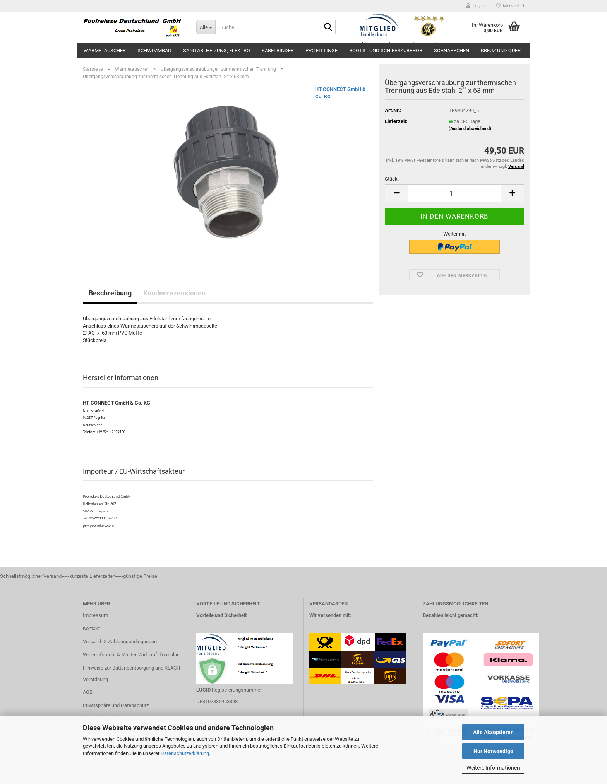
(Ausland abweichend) (470, 128)
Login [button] (475, 6)
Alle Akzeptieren (493, 732)
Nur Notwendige (493, 751)
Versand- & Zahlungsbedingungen (120, 641)
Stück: (392, 179)
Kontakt (91, 628)
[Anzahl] (454, 193)
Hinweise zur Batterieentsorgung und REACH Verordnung (131, 673)
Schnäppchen (451, 50)
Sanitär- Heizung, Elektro (216, 50)
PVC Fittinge (321, 50)
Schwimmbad (154, 50)
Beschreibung (110, 293)
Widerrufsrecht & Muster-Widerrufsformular (130, 655)
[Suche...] (205, 27)
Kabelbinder (278, 50)
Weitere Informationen (493, 768)
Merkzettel (510, 6)
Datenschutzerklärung (185, 753)
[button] (396, 193)
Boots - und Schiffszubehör (385, 50)
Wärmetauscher (105, 50)
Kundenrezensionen (174, 293)
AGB (88, 692)
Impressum (95, 615)
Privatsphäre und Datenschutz (116, 705)
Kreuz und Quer (501, 50)
